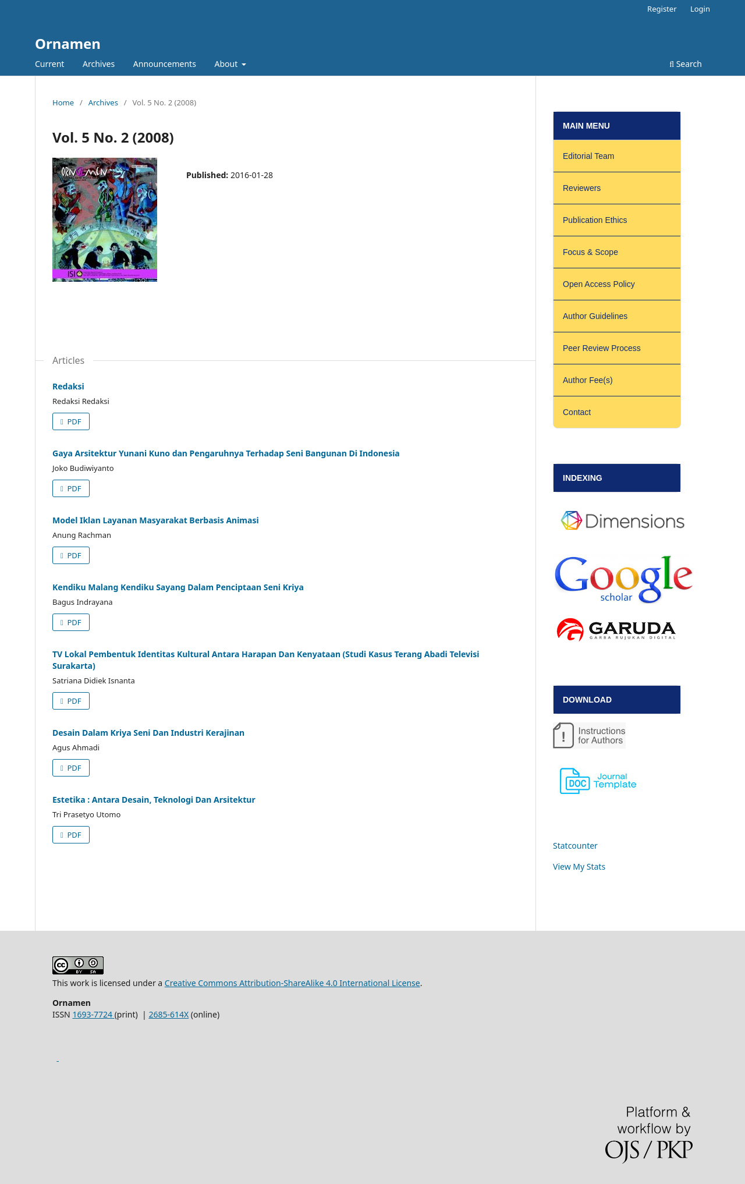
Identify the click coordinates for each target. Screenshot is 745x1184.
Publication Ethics (595, 220)
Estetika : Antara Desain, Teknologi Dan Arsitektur (154, 799)
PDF (73, 421)
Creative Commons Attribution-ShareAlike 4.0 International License (292, 982)
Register (661, 8)
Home (63, 102)
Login (700, 8)
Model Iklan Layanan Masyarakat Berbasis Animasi (155, 520)
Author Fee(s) (588, 380)
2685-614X (168, 1014)
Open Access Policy (599, 284)
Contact (577, 412)
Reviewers (582, 188)
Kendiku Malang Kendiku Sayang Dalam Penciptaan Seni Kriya (178, 587)
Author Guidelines (595, 316)
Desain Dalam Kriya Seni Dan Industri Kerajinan (148, 732)
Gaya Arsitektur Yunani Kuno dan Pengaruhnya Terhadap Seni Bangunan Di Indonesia (226, 453)
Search (685, 63)
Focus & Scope (590, 252)
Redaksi (68, 386)
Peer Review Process (602, 348)
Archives (99, 63)
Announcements (164, 63)
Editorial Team (588, 156)
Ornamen (68, 43)
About (227, 63)
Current (49, 63)
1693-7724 (93, 1014)
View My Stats (579, 866)
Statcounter (575, 845)
